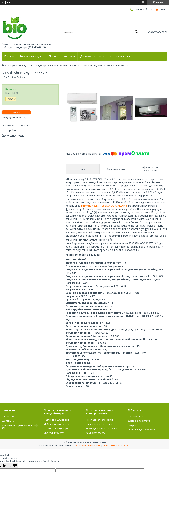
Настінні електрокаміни (99, 424)
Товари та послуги (31, 56)
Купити (16, 112)
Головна (9, 56)
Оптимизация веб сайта (141, 429)
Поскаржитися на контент (87, 445)
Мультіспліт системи (55, 432)
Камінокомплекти (95, 432)
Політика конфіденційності (116, 445)
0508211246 (8, 420)
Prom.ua (101, 442)
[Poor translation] (12, 465)
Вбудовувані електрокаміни (101, 428)
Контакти (69, 56)
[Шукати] (136, 31)
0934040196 (8, 416)
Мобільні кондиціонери (56, 424)
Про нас (53, 56)
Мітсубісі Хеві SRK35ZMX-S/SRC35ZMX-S (104, 205)
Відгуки (132, 425)
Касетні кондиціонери (56, 428)
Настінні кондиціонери (63, 65)
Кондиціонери (39, 65)
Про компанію (135, 416)
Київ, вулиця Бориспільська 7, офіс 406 (20, 427)
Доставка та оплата (92, 56)
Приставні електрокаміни (100, 419)
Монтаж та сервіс (119, 56)
